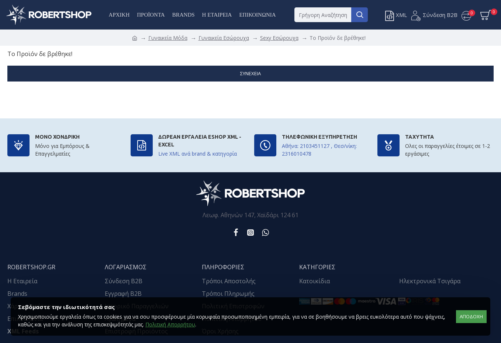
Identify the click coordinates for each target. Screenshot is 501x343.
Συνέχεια (250, 73)
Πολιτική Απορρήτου (170, 324)
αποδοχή (471, 316)
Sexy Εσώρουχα (279, 37)
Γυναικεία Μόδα (167, 37)
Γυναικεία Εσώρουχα (223, 37)
